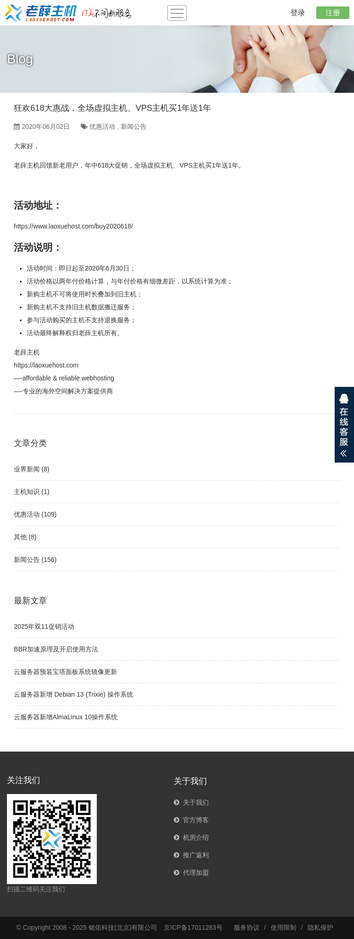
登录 (297, 13)
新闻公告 (134, 126)
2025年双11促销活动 (44, 626)
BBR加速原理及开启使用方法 (56, 649)
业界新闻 (27, 469)
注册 (332, 13)
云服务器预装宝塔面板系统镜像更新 (65, 671)
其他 (20, 537)
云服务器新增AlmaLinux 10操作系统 (66, 717)
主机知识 (27, 491)
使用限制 (283, 927)
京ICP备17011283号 (193, 927)
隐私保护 (320, 927)
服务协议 (247, 927)
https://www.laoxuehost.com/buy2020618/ (73, 226)
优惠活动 (102, 126)
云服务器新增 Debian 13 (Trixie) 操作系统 (73, 694)
